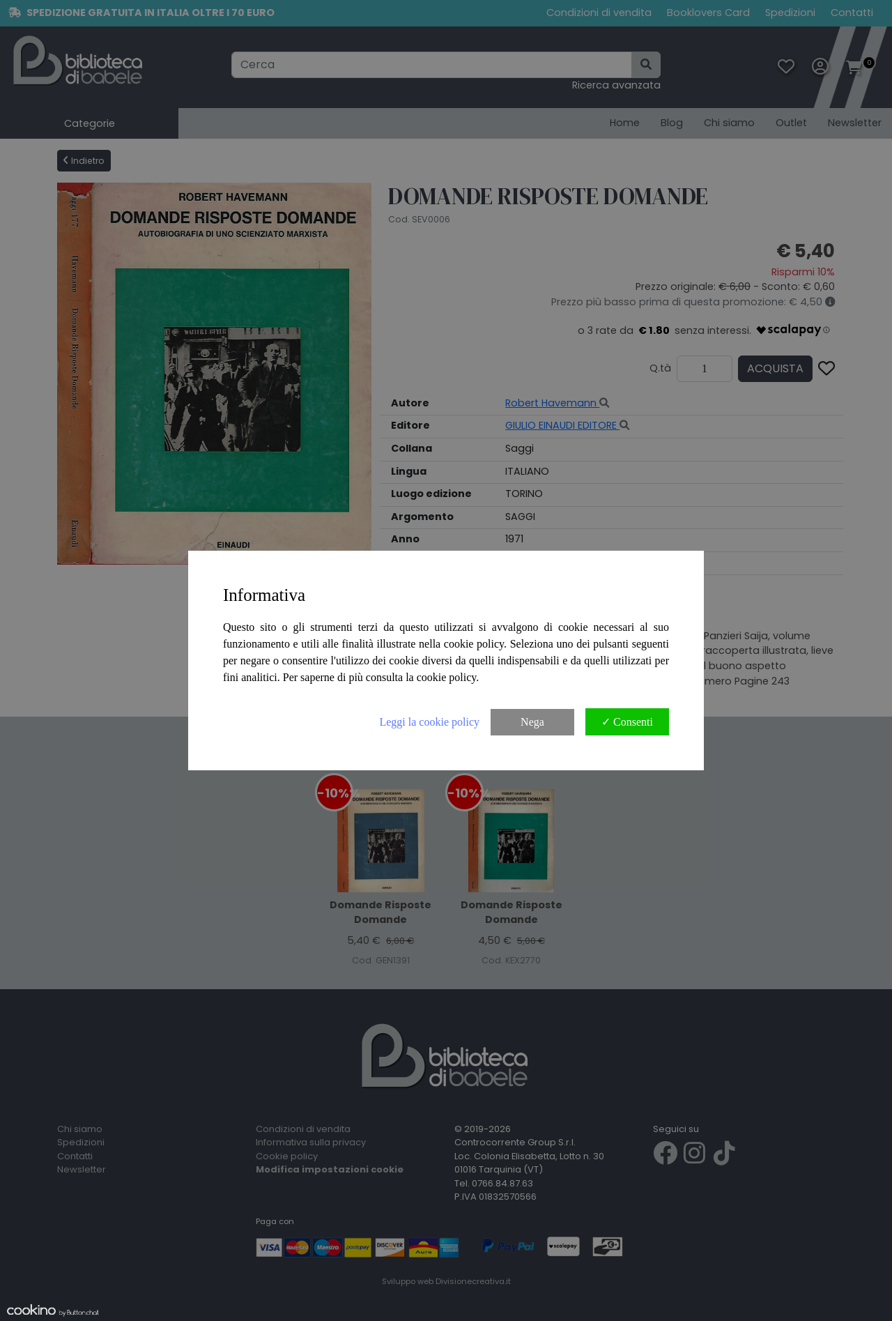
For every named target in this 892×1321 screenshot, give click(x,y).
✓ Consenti (627, 722)
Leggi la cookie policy (429, 722)
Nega (532, 722)
